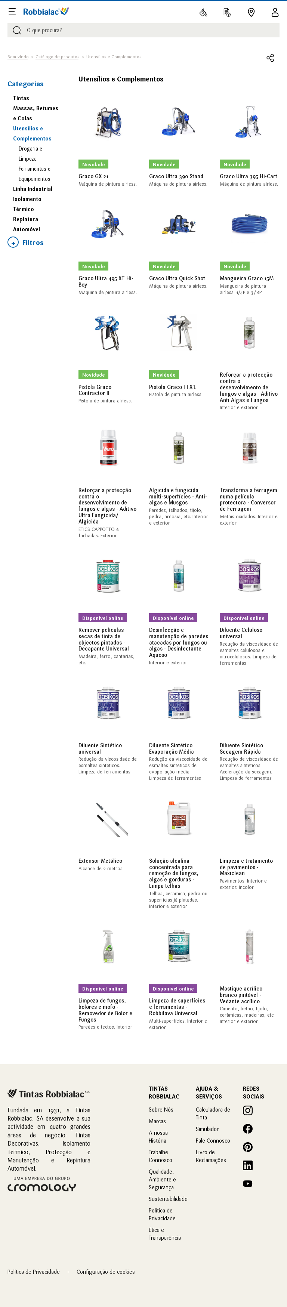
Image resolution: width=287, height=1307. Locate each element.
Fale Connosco (213, 1140)
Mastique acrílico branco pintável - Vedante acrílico (241, 995)
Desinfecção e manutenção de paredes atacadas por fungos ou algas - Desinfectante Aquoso (178, 642)
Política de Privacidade (33, 1271)
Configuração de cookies (106, 1271)
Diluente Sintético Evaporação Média (171, 748)
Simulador (207, 1129)
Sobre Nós (161, 1109)
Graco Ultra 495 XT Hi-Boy (105, 281)
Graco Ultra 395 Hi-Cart (248, 176)
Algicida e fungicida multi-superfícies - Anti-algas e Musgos (178, 496)
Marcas (157, 1121)
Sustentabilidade (168, 1198)
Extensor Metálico (100, 861)
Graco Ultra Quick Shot (177, 278)
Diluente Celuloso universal (241, 633)
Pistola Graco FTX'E (172, 387)
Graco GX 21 (93, 176)
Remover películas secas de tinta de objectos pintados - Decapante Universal (103, 639)
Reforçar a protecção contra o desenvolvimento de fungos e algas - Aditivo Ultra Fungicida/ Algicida (107, 506)
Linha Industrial (32, 189)
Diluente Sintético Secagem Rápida (241, 748)
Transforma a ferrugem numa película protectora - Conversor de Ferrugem (248, 499)
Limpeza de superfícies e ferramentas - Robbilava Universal (177, 1007)
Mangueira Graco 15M (247, 278)
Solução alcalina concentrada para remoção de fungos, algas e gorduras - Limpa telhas (173, 873)
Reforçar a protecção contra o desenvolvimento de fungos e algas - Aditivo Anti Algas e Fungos (249, 387)
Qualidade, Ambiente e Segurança (162, 1179)
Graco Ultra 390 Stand (176, 176)
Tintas (21, 98)
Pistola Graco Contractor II (94, 390)
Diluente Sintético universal (100, 748)
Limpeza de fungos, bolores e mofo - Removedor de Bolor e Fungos (105, 1010)
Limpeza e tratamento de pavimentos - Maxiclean (246, 867)
